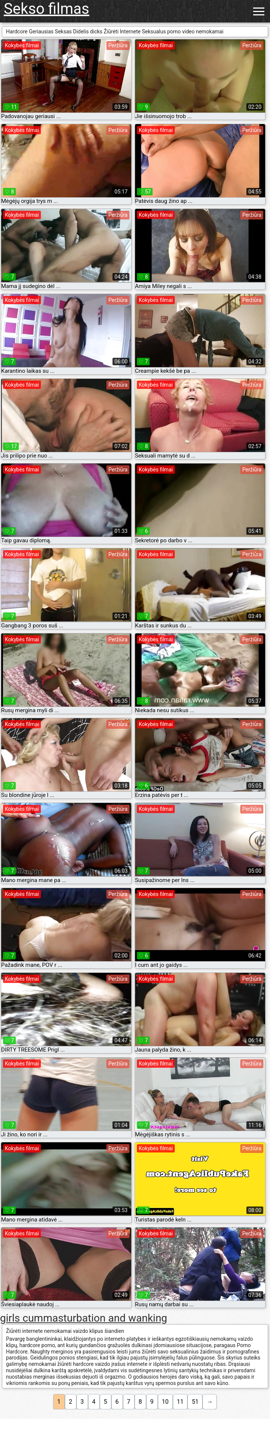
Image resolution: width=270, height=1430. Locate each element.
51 (195, 1401)
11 (180, 1401)
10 (165, 1401)
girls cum (21, 1318)
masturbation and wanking (105, 1318)
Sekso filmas (46, 9)
